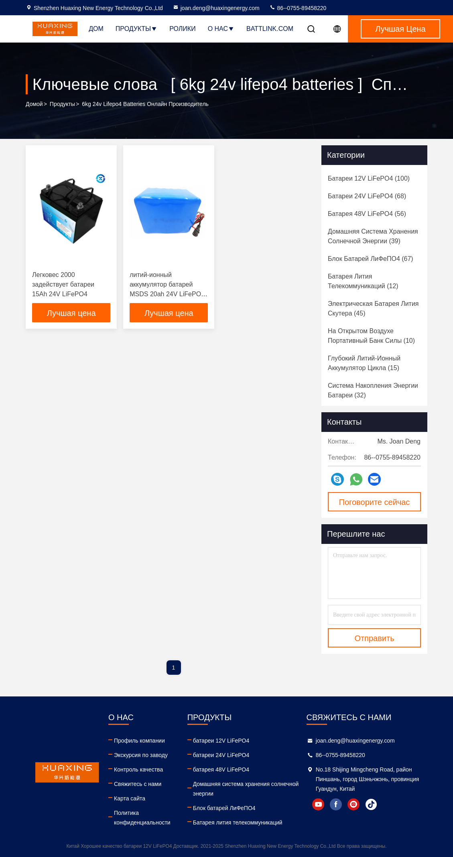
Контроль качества (138, 769)
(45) (373, 308)
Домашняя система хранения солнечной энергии (246, 789)
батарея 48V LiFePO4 (221, 769)
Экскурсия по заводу (141, 755)
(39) (373, 236)
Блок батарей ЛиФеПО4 (224, 808)
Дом (96, 28)
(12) (363, 281)
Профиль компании (139, 740)
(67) (370, 258)
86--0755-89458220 (298, 8)
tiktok (371, 804)
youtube (318, 804)
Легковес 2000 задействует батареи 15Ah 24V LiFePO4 (63, 284)
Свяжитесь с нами (137, 784)
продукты (62, 104)
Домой (34, 104)
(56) (367, 213)
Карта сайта (129, 798)
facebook (336, 804)
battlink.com (269, 28)
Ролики (182, 28)
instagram (353, 804)
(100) (369, 178)
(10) (371, 336)
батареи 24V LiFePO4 (221, 755)
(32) (373, 390)
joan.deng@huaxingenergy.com (216, 8)
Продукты (136, 28)
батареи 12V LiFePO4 (221, 740)
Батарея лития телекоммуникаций (237, 822)
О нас (221, 28)
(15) (364, 363)
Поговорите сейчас (374, 502)
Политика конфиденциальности (142, 818)
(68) (367, 196)
